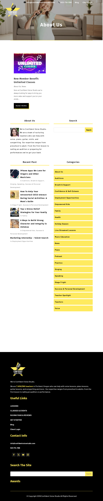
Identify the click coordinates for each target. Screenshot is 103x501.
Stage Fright (60, 282)
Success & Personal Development (70, 289)
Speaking (59, 276)
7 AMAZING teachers (24, 386)
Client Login (88, 2)
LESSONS (14, 406)
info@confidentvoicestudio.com (39, 2)
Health (58, 217)
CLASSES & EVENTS (18, 410)
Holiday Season (61, 224)
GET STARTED (16, 420)
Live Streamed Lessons (65, 230)
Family (58, 211)
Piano (57, 250)
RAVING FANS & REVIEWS (21, 415)
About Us (17, 86)
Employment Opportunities (67, 198)
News (24, 86)
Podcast (58, 256)
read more (21, 106)
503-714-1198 (65, 2)
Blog (77, 2)
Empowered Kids (62, 204)
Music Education (62, 237)
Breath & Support (62, 185)
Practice (59, 263)
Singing (58, 269)
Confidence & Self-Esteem (67, 191)
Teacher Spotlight (63, 295)
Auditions (59, 178)
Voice (57, 308)
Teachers (59, 302)
